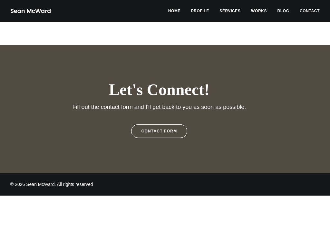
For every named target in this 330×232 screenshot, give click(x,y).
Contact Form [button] (159, 131)
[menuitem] (176, 11)
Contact (310, 11)
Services (229, 11)
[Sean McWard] (30, 11)
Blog (283, 11)
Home (174, 11)
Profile (200, 11)
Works (259, 11)
